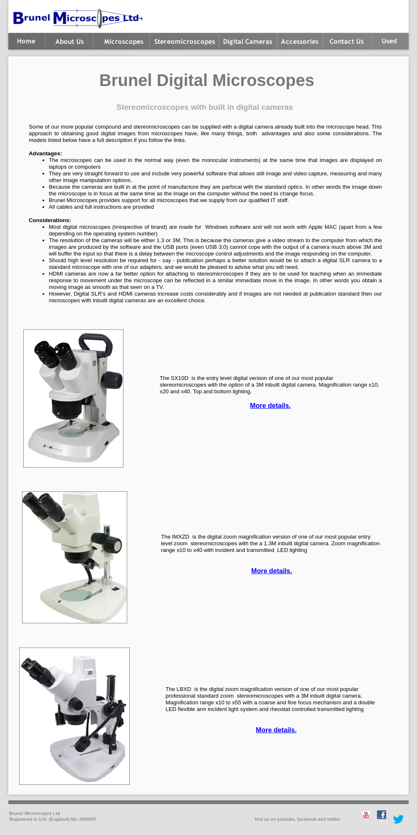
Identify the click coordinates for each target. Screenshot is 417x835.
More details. (270, 405)
